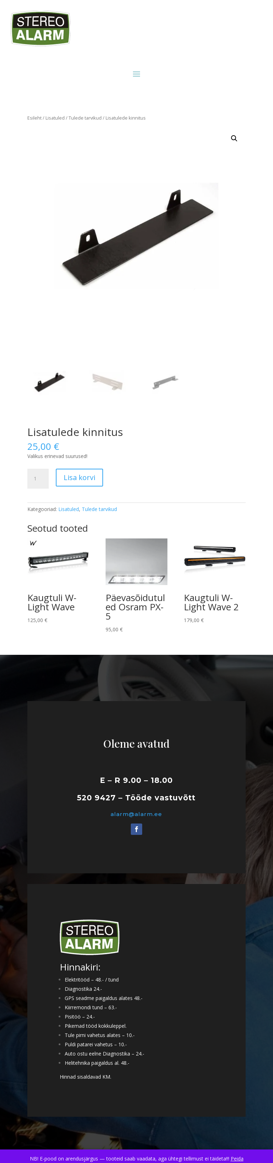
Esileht (34, 118)
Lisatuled (55, 118)
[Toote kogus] (38, 479)
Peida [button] (237, 1158)
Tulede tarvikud (85, 118)
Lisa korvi (79, 477)
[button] (234, 138)
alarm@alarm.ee (136, 814)
